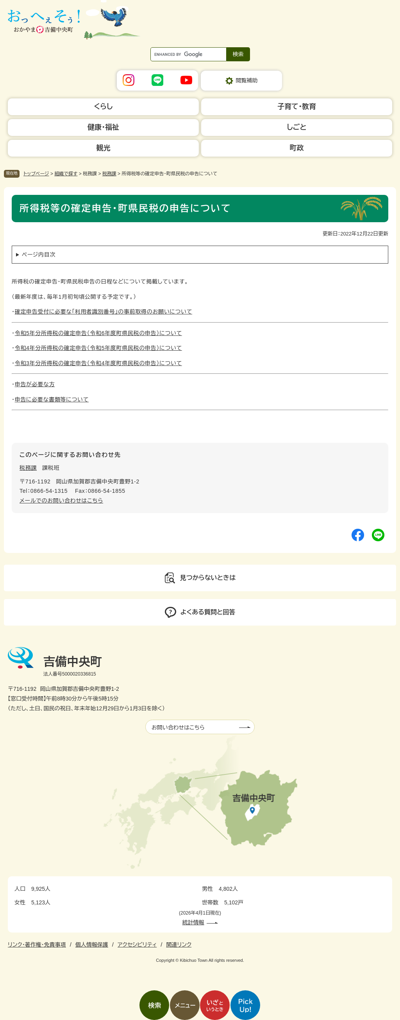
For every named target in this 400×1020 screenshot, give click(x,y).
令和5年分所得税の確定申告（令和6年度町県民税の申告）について (98, 333)
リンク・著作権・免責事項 (37, 945)
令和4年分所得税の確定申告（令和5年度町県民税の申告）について (98, 348)
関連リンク (178, 945)
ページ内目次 (38, 254)
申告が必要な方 (35, 384)
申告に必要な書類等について (52, 399)
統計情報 (193, 922)
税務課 (109, 174)
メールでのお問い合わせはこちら (61, 501)
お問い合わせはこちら (178, 727)
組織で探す (65, 174)
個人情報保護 (91, 945)
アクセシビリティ (137, 945)
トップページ (36, 174)
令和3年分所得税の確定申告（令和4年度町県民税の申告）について (98, 363)
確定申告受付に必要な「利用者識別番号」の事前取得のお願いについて (103, 311)
